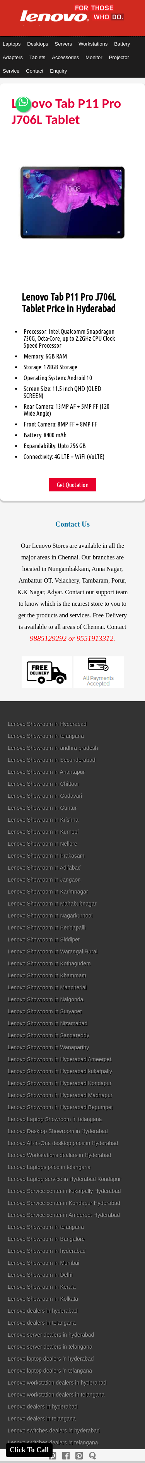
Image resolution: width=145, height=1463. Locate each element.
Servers (63, 44)
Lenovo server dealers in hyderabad (51, 1335)
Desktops (37, 44)
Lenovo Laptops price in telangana (49, 1167)
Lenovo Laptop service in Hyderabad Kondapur (64, 1179)
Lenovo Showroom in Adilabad (44, 868)
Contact (34, 71)
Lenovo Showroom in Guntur (42, 808)
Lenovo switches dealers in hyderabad (54, 1430)
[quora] (92, 1456)
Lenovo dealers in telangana (42, 1323)
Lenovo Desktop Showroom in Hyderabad (58, 1131)
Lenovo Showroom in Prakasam (46, 856)
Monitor (93, 57)
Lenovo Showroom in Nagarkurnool (50, 915)
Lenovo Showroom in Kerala (42, 1287)
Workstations (92, 44)
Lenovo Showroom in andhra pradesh (53, 748)
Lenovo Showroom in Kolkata (43, 1299)
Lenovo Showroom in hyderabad (47, 1251)
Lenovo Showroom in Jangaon (44, 880)
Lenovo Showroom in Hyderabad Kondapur (60, 1083)
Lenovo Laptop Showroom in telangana (55, 1119)
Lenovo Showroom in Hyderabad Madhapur (60, 1095)
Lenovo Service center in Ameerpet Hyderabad (64, 1215)
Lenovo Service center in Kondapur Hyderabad (64, 1203)
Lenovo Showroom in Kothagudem (49, 963)
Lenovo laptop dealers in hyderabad (51, 1359)
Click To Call (29, 1450)
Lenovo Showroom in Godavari (45, 796)
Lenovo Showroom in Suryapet (45, 1011)
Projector (119, 57)
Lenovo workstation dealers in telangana (56, 1395)
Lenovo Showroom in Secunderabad (52, 760)
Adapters (13, 57)
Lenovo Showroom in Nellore (42, 844)
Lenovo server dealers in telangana (50, 1347)
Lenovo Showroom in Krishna (43, 820)
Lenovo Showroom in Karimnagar (48, 892)
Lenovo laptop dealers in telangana (50, 1371)
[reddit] (79, 1456)
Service (11, 71)
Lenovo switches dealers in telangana (53, 1442)
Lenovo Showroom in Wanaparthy (48, 1047)
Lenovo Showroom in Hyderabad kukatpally (60, 1071)
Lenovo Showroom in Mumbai (43, 1263)
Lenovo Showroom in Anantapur (46, 772)
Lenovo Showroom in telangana (46, 736)
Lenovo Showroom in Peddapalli (46, 927)
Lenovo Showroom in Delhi (40, 1275)
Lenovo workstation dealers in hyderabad (57, 1383)
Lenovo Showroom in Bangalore (46, 1239)
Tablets (37, 57)
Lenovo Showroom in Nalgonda (45, 999)
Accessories (65, 57)
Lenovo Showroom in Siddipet (44, 939)
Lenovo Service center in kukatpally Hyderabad (64, 1191)
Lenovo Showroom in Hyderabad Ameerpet (59, 1059)
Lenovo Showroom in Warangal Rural (52, 951)
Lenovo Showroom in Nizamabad (47, 1023)
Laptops (11, 44)
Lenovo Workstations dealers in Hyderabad (59, 1155)
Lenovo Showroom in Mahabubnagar (52, 904)
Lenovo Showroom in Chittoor (43, 784)
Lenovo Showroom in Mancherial (47, 987)
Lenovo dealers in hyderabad (43, 1311)
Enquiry (58, 71)
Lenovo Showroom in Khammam (47, 975)
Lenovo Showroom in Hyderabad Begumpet (60, 1107)
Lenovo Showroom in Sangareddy (48, 1035)
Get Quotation (73, 484)
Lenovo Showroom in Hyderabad (47, 724)
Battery (122, 44)
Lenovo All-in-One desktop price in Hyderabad (63, 1143)
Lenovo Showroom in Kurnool (43, 832)
